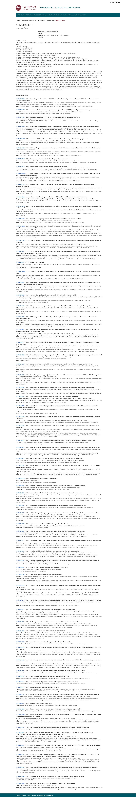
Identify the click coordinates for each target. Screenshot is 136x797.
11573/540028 (20, 440)
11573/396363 (20, 682)
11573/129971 (20, 540)
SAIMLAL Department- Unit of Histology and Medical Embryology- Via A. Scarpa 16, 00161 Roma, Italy (51, 15)
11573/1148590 (20, 271)
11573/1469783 (20, 206)
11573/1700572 (20, 126)
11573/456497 (20, 567)
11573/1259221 (20, 251)
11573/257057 (20, 754)
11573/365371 (20, 609)
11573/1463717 (20, 219)
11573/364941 (20, 513)
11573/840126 (20, 306)
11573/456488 (20, 560)
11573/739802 (20, 329)
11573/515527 (20, 397)
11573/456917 (20, 458)
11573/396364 (20, 703)
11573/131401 (20, 745)
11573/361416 (20, 447)
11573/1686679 (20, 148)
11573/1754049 (20, 110)
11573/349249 (20, 574)
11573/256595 (20, 732)
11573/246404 (20, 767)
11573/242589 (20, 714)
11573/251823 (20, 647)
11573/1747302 (20, 99)
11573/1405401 (20, 197)
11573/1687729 (20, 166)
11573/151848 (20, 776)
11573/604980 (20, 364)
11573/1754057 (20, 139)
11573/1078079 (20, 262)
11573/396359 (20, 709)
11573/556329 (20, 342)
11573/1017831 (20, 355)
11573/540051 (20, 375)
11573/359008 (20, 551)
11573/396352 (20, 676)
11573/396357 (20, 642)
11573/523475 (20, 426)
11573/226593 (20, 493)
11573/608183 (20, 406)
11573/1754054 (20, 117)
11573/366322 (20, 631)
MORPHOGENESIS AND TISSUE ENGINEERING (33, 20)
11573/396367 (20, 727)
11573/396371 (20, 687)
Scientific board (50, 20)
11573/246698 (20, 783)
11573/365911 (20, 600)
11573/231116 (20, 585)
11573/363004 (20, 531)
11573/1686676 (20, 660)
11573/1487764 (20, 240)
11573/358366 (20, 622)
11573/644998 (20, 317)
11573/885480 (20, 282)
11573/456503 (20, 524)
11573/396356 (20, 671)
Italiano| (115, 2)
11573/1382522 (20, 226)
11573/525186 (20, 387)
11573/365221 (20, 694)
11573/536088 (20, 417)
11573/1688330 (20, 173)
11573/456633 (20, 486)
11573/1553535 (20, 184)
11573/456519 (20, 478)
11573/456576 (20, 505)
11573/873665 (20, 295)
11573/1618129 (20, 159)
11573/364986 (20, 466)
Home (18, 20)
